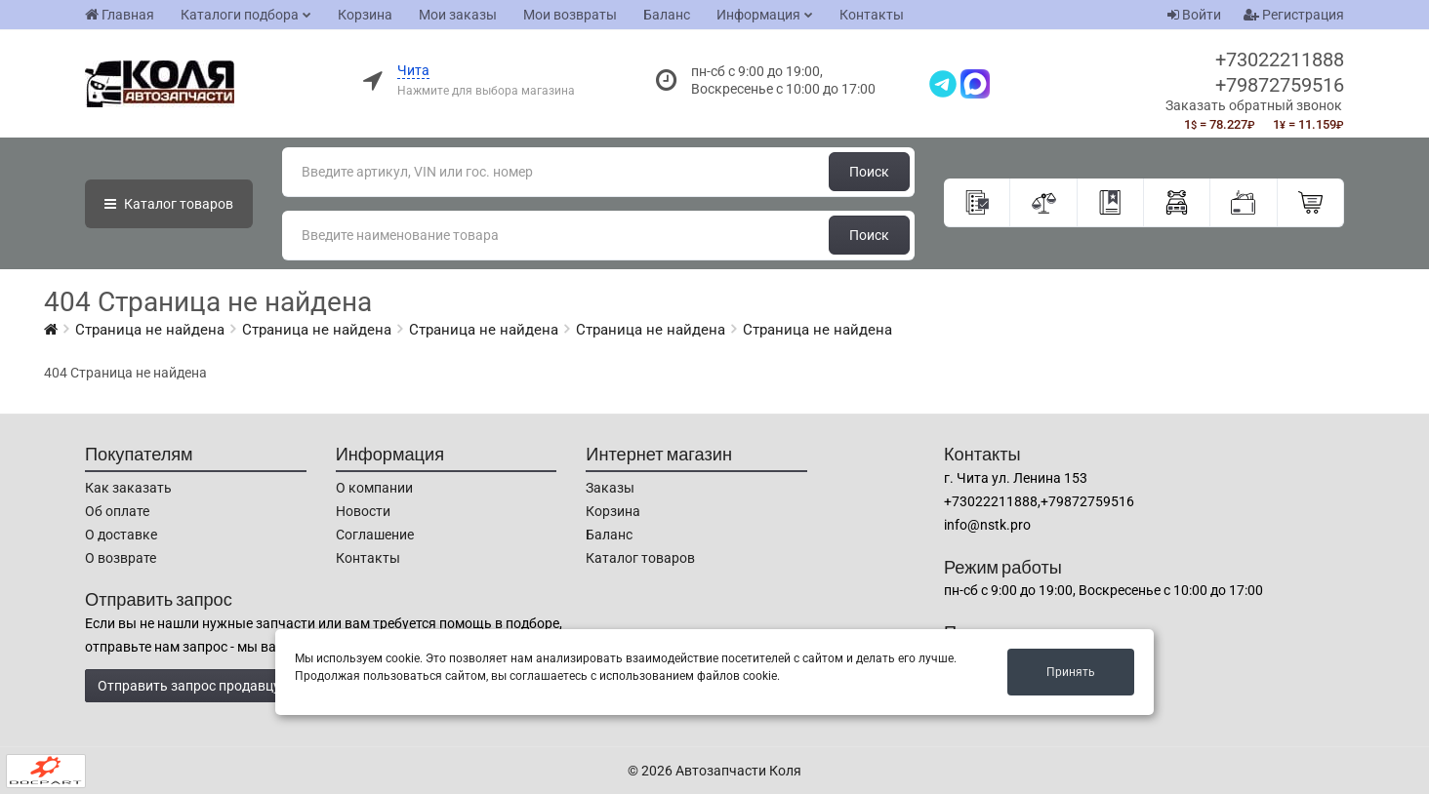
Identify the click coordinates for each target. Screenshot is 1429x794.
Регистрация (1294, 14)
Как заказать (128, 488)
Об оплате (117, 511)
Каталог (168, 204)
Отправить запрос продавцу (189, 686)
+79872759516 (1279, 85)
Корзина (365, 14)
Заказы (610, 488)
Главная (119, 14)
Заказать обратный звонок (1253, 105)
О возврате (120, 558)
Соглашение (375, 534)
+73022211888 (1279, 59)
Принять (1070, 672)
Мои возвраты (570, 14)
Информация (758, 14)
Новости (363, 511)
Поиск (869, 171)
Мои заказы (458, 14)
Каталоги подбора (240, 14)
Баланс (666, 14)
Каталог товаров (640, 558)
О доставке (121, 534)
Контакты (871, 14)
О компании (374, 488)
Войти (1194, 14)
